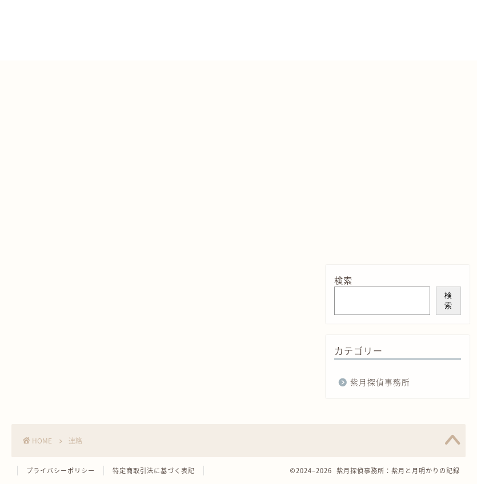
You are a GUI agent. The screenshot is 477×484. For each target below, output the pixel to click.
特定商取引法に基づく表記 (154, 470)
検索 (343, 280)
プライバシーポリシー (60, 470)
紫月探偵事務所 (380, 382)
